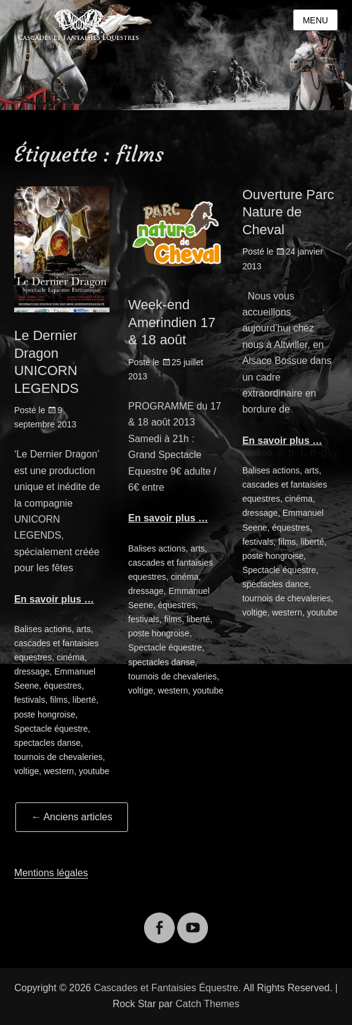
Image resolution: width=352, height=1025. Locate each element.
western (59, 771)
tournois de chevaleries (58, 757)
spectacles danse (47, 743)
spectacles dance (275, 584)
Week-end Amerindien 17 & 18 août (171, 322)
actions (57, 629)
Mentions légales (51, 873)
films (59, 700)
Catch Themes (207, 1004)
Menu (315, 20)
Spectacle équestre (51, 729)
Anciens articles (72, 817)
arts (83, 629)
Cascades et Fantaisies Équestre (166, 988)
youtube (94, 771)
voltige (26, 771)
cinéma (70, 657)
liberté (84, 700)
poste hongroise (45, 714)
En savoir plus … (54, 599)
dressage (32, 671)
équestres (62, 686)
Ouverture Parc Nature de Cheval (288, 212)
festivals (30, 700)
